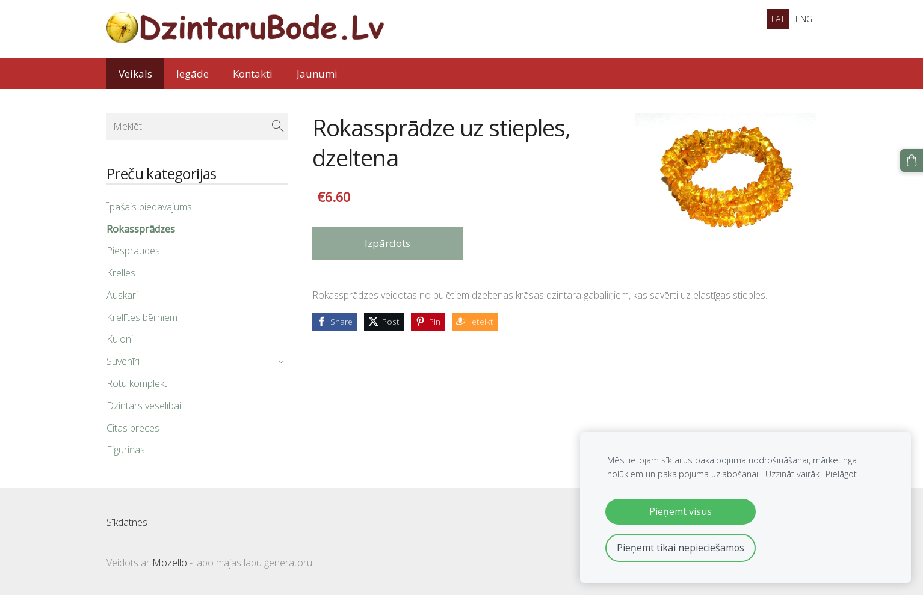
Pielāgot (841, 474)
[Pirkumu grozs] (911, 160)
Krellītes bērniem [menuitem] (141, 317)
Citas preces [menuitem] (132, 428)
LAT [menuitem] (778, 19)
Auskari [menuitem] (122, 295)
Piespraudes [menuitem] (133, 250)
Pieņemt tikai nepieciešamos (680, 547)
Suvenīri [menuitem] (123, 361)
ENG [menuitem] (803, 19)
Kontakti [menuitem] (253, 74)
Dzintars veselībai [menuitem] (143, 405)
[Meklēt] (197, 126)
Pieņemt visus (680, 511)
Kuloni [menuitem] (119, 339)
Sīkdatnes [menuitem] (126, 522)
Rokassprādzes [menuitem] (140, 229)
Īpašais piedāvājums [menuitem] (149, 206)
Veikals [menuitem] (135, 74)
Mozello (169, 562)
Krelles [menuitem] (120, 272)
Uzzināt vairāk (792, 474)
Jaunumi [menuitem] (317, 74)
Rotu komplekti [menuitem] (137, 383)
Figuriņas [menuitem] (125, 449)
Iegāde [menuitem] (192, 74)
